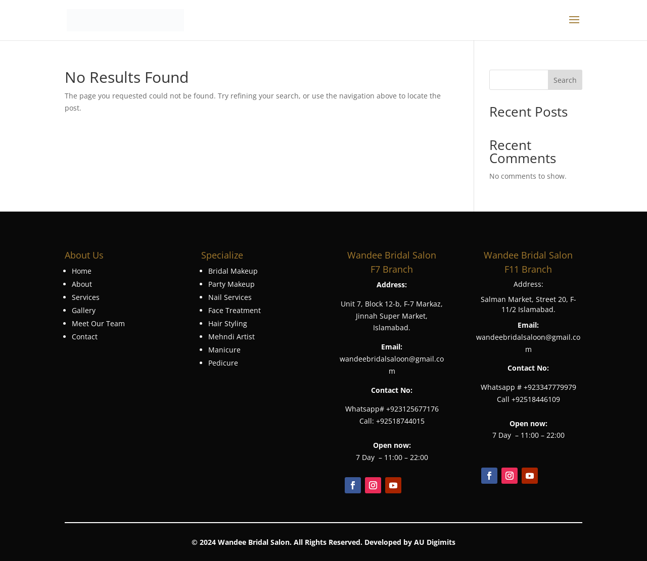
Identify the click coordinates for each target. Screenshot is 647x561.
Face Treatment (234, 310)
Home (81, 271)
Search (565, 80)
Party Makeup (231, 284)
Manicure (224, 349)
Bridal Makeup (233, 271)
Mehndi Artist (231, 336)
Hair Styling (227, 323)
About (82, 284)
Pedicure (223, 363)
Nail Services (230, 297)
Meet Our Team (98, 323)
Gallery (84, 310)
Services (86, 297)
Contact (85, 336)
